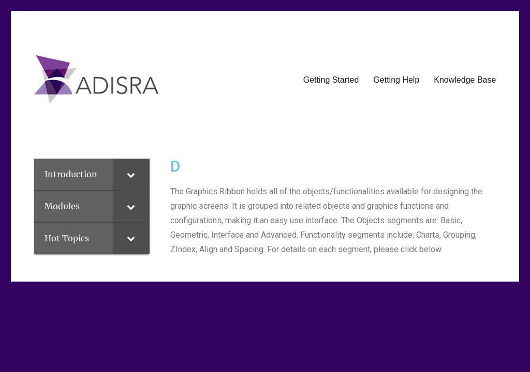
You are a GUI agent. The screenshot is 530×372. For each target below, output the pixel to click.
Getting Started (331, 79)
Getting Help (396, 79)
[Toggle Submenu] (131, 174)
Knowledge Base (465, 79)
